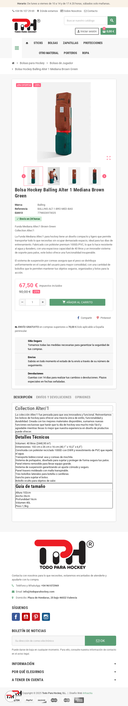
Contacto (91, 10)
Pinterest (104, 317)
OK (100, 641)
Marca (18, 204)
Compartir (84, 317)
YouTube (26, 617)
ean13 (19, 212)
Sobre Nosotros (71, 10)
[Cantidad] (32, 302)
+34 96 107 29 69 (23, 10)
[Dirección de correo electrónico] (48, 641)
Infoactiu (87, 693)
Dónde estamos (47, 10)
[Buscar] (90, 20)
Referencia (21, 208)
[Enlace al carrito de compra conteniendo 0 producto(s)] (108, 31)
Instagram (46, 617)
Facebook (16, 617)
